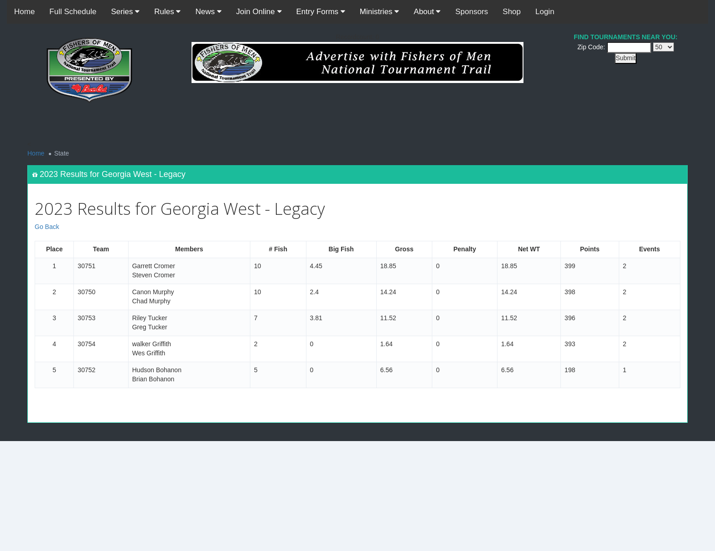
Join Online (259, 11)
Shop (512, 11)
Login (544, 11)
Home (24, 11)
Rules (167, 11)
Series (125, 11)
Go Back (47, 226)
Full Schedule (72, 11)
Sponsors (471, 11)
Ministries (379, 11)
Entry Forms (320, 11)
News (208, 11)
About (427, 11)
